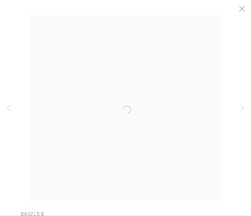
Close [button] (241, 10)
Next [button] (242, 108)
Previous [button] (8, 108)
